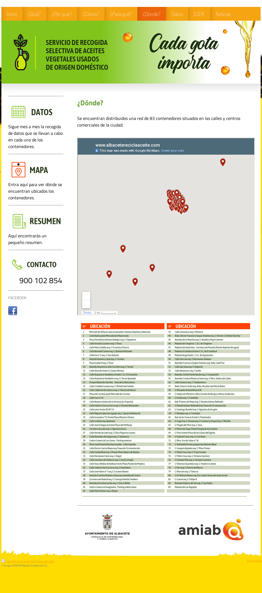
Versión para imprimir (18, 561)
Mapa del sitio (45, 561)
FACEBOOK (17, 298)
